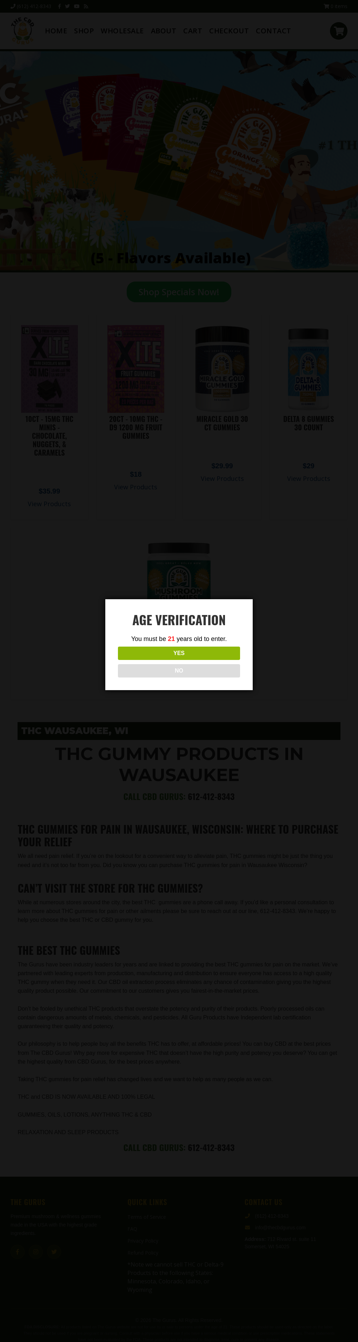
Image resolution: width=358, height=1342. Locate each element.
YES (147, 662)
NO (210, 662)
